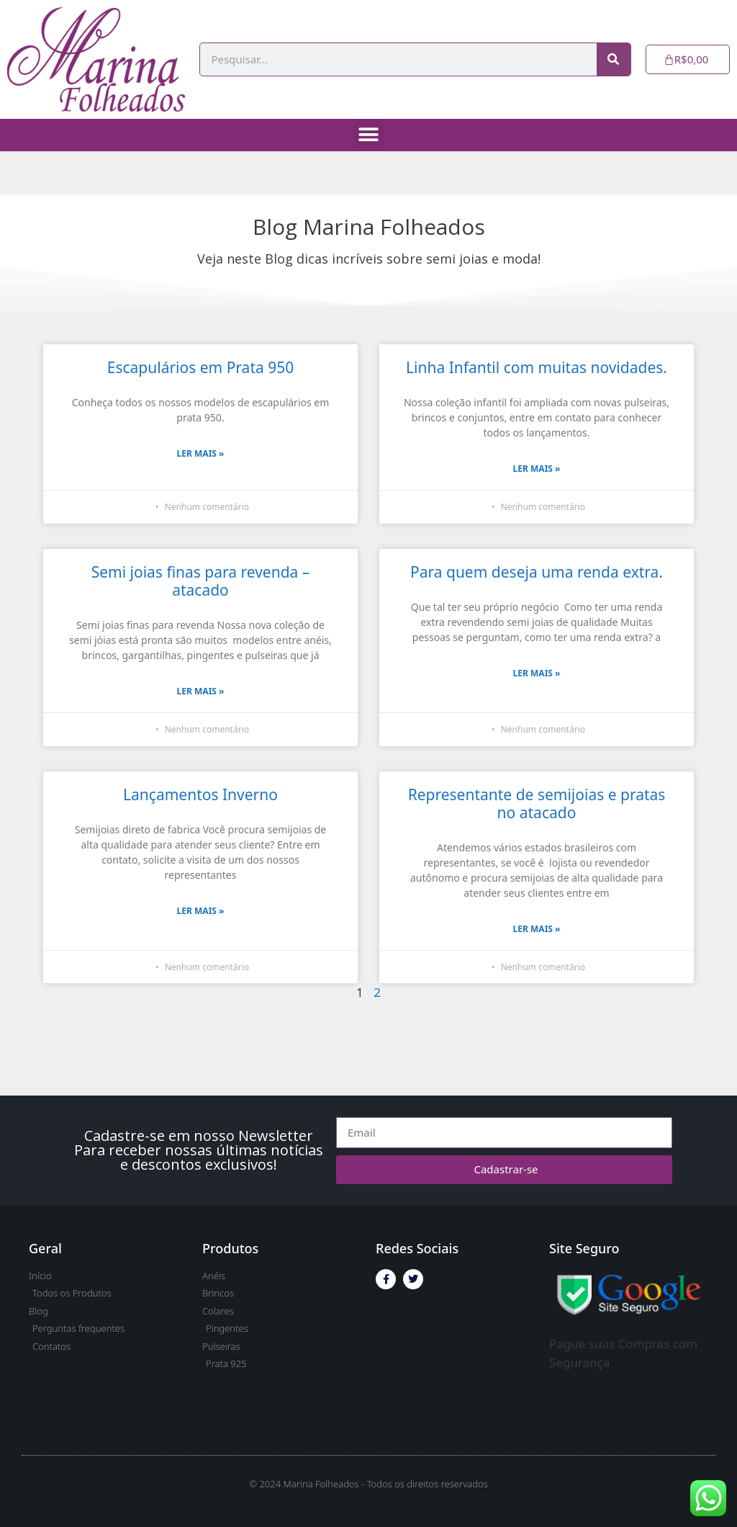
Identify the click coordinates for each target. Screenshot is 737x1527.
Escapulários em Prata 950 (200, 367)
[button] (369, 135)
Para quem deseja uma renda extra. (536, 572)
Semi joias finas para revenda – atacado (200, 581)
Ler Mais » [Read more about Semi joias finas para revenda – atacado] (201, 691)
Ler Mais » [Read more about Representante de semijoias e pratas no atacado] (537, 929)
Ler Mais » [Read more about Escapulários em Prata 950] (201, 453)
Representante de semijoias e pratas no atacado (537, 803)
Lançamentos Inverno (200, 794)
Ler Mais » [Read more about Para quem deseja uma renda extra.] (537, 673)
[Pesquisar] (613, 59)
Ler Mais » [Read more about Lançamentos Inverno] (201, 911)
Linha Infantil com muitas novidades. (536, 367)
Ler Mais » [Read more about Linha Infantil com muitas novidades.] (537, 468)
